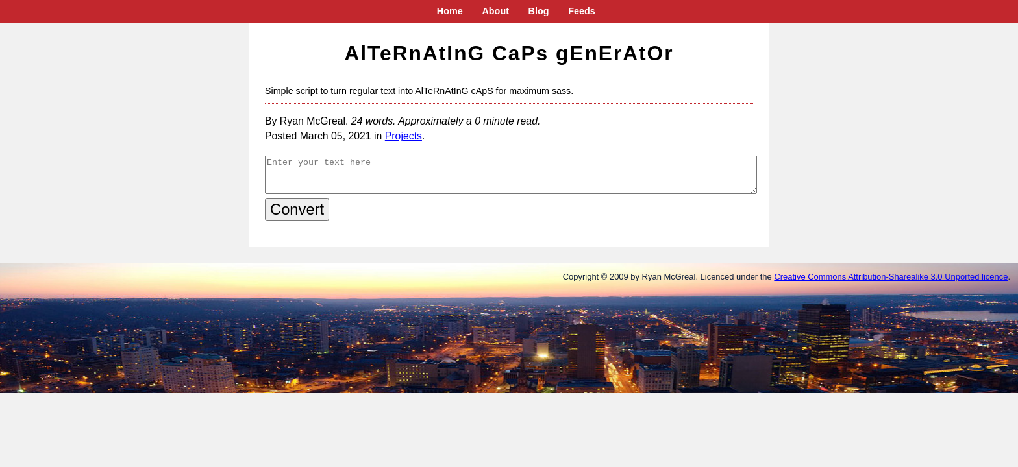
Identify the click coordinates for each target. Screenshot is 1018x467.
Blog (538, 11)
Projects (403, 135)
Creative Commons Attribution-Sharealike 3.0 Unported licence (891, 276)
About (495, 11)
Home (450, 11)
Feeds (581, 11)
